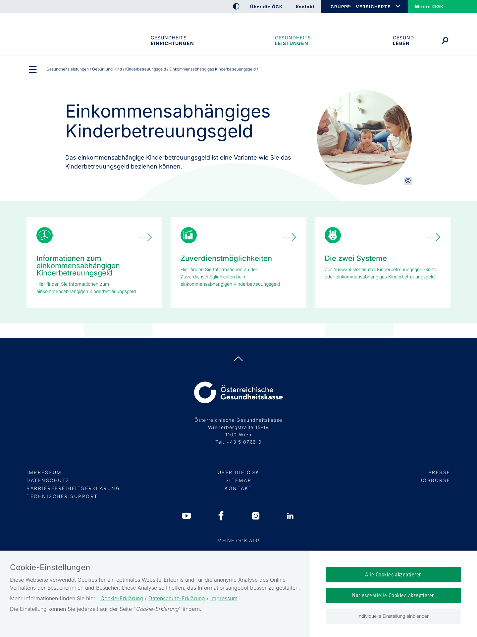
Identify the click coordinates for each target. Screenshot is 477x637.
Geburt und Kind (107, 69)
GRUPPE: (341, 6)
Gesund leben (403, 40)
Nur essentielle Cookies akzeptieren (393, 595)
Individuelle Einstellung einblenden (393, 616)
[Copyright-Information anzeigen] (408, 181)
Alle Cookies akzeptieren (393, 574)
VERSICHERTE (373, 6)
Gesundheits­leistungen (293, 40)
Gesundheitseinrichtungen (172, 40)
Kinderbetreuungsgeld (145, 69)
